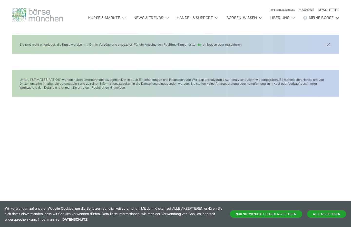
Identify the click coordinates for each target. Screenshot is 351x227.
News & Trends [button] (151, 17)
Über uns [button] (282, 17)
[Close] (328, 44)
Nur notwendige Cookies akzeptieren (266, 214)
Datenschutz (75, 219)
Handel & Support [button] (198, 17)
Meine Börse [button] (321, 17)
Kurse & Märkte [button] (107, 17)
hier (199, 44)
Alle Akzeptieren (326, 214)
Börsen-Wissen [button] (244, 17)
